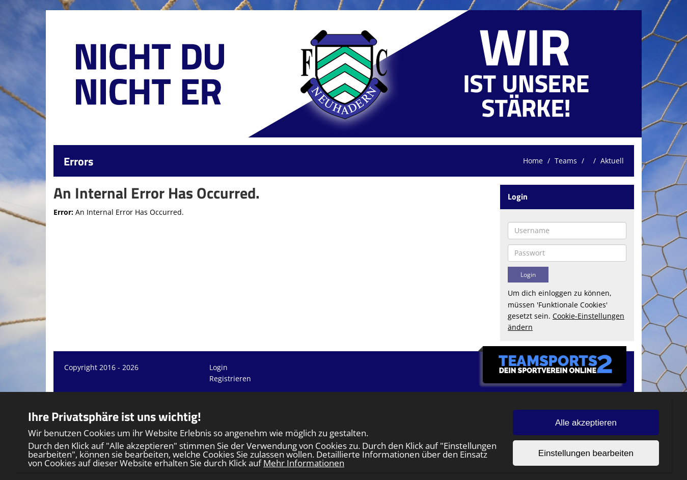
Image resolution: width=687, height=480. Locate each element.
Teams (566, 160)
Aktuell (612, 160)
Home (533, 160)
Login (218, 367)
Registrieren (230, 378)
